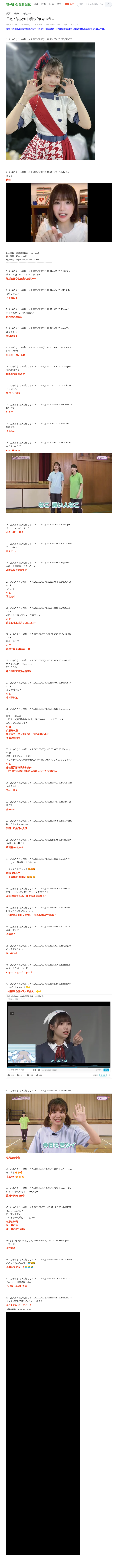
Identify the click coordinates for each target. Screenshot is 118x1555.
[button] (91, 4)
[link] (8, 13)
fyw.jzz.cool (34, 253)
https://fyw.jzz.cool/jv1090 (27, 259)
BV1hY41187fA (24, 1309)
